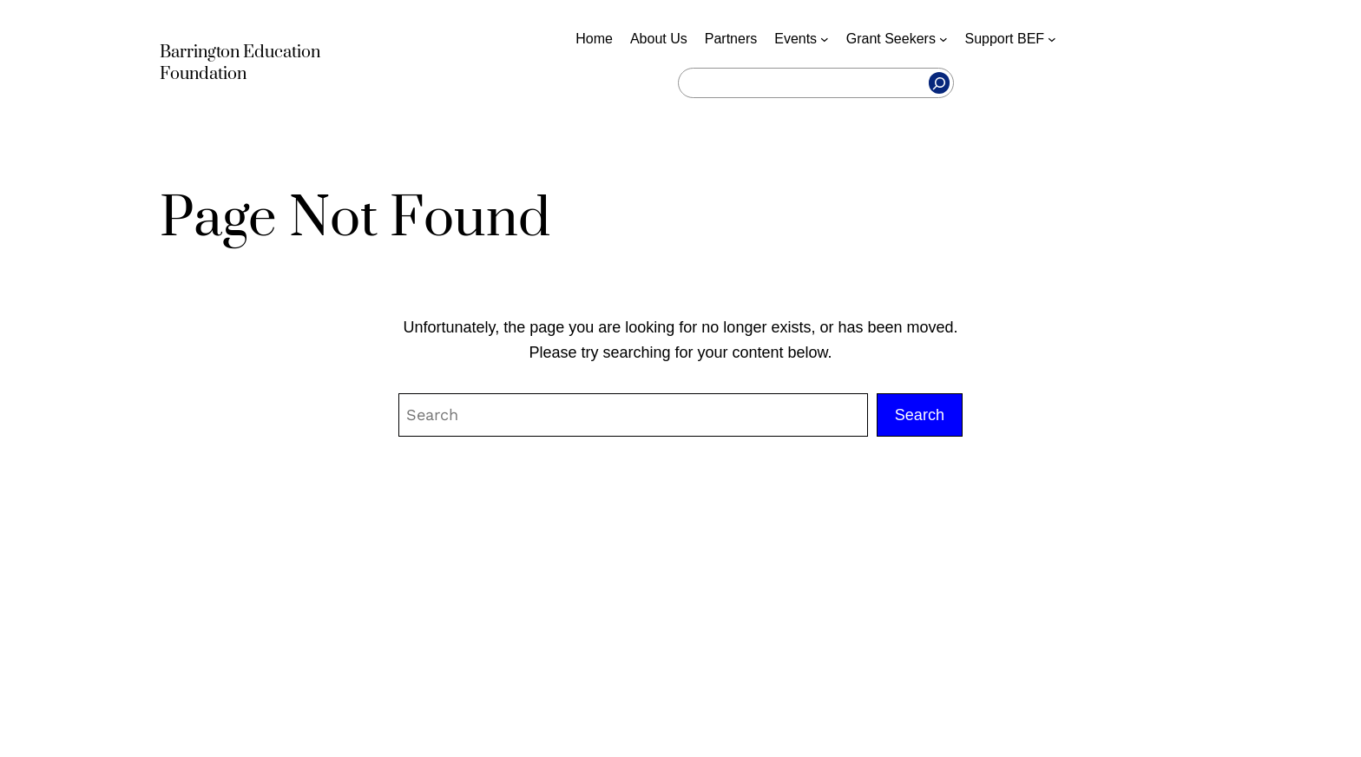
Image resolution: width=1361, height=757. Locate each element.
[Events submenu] (824, 39)
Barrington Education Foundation (240, 63)
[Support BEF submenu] (1052, 39)
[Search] (939, 83)
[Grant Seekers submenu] (943, 39)
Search (919, 415)
